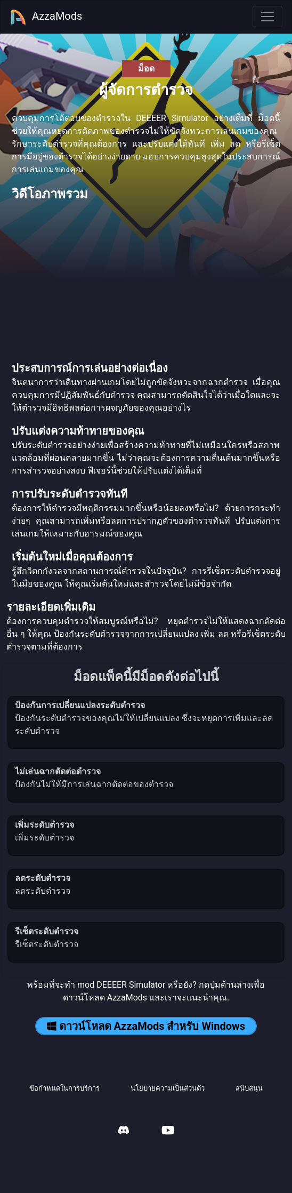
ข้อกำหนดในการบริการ (64, 1088)
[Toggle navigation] (267, 16)
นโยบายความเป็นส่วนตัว (168, 1088)
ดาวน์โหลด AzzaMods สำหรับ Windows (146, 1026)
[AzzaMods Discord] (123, 1131)
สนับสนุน (249, 1088)
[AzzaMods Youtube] (167, 1131)
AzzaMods (46, 17)
